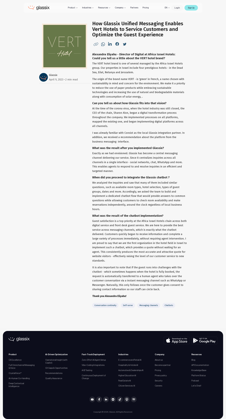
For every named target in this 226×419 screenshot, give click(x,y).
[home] (39, 8)
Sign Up (191, 8)
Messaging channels (148, 305)
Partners (134, 7)
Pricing (146, 7)
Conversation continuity (105, 305)
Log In (177, 8)
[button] (73, 8)
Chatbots (169, 305)
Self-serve (128, 305)
